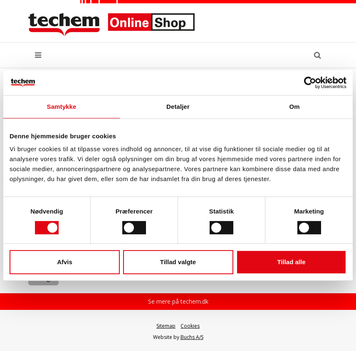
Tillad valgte (178, 261)
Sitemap (166, 325)
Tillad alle (291, 261)
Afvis (64, 261)
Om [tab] (294, 106)
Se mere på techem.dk (178, 301)
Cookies (190, 325)
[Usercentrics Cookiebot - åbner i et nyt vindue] (310, 82)
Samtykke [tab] (62, 106)
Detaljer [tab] (178, 106)
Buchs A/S (191, 337)
